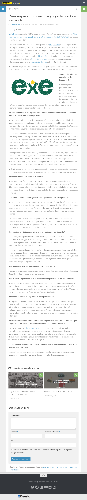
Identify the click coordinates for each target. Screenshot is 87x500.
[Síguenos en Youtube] (45, 487)
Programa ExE (54, 44)
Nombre (14, 432)
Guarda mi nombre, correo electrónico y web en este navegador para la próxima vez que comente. (42, 451)
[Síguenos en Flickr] (50, 487)
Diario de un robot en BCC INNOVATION (58, 392)
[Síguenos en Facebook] (37, 487)
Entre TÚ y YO (13, 9)
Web (12, 440)
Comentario (16, 415)
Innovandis (16, 25)
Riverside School (44, 56)
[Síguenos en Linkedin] (41, 487)
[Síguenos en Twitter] (32, 487)
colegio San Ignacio (39, 62)
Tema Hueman (54, 482)
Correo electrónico (52, 432)
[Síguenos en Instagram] (54, 487)
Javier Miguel (13, 34)
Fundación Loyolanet (39, 59)
